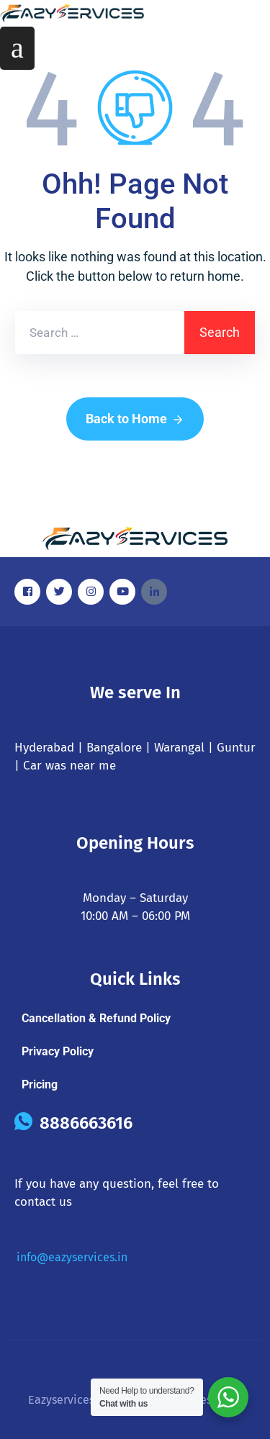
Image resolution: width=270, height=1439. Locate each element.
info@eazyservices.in (72, 1257)
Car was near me (69, 765)
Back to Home (135, 419)
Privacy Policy (58, 1051)
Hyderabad (44, 747)
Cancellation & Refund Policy (96, 1018)
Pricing (40, 1084)
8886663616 (86, 1123)
